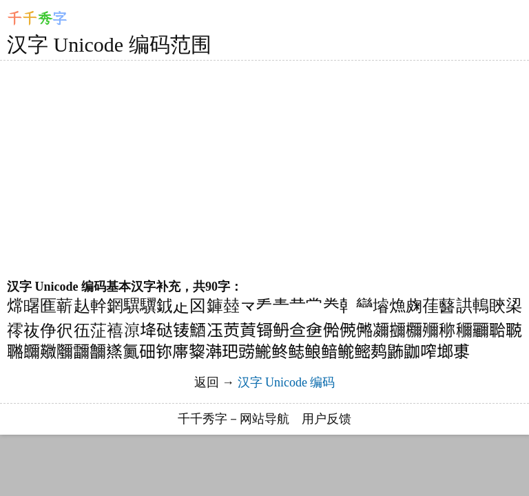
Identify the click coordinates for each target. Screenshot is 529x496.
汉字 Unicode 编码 (286, 382)
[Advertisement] (257, 169)
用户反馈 (326, 419)
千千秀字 (202, 419)
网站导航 (264, 419)
